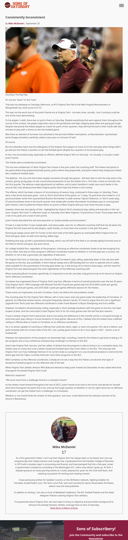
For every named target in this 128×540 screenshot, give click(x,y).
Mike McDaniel (16, 23)
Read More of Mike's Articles (64, 508)
